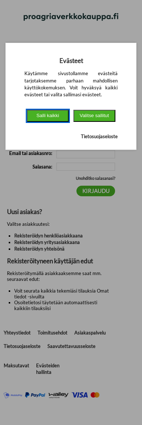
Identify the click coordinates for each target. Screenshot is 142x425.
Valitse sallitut (94, 115)
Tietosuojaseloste (99, 136)
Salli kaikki (47, 115)
